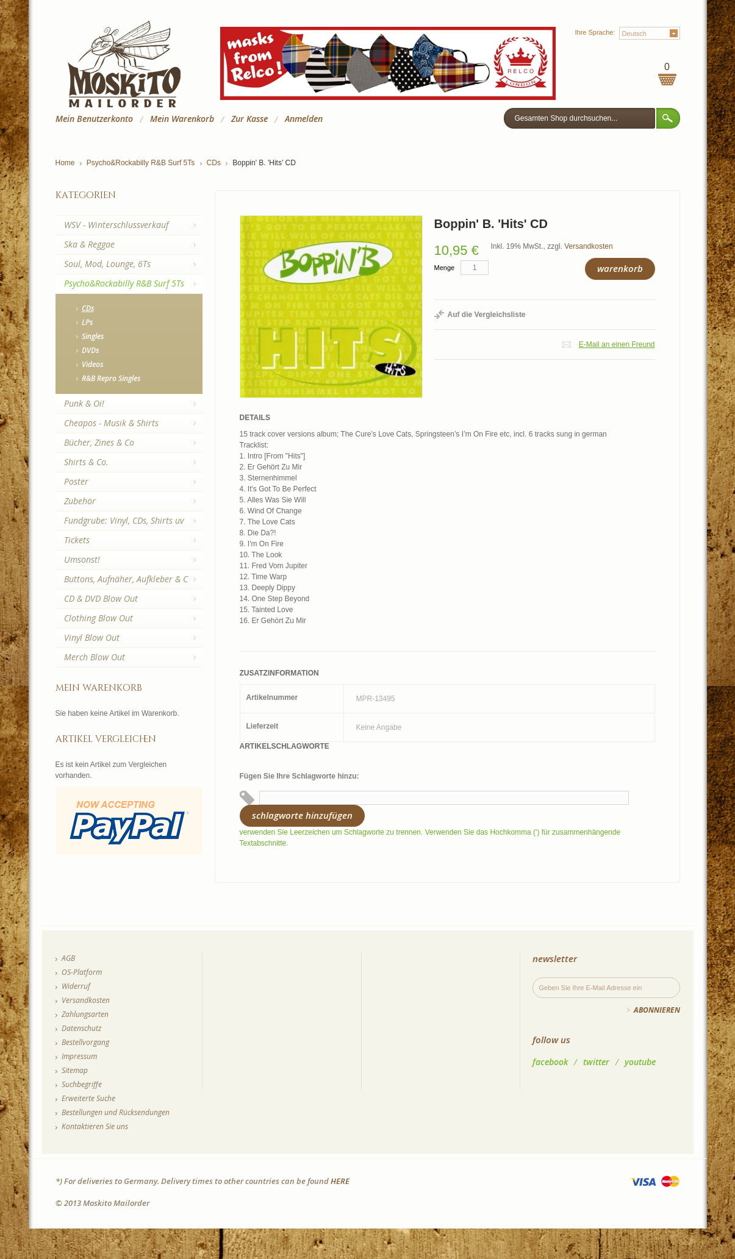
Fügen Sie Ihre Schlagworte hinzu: (299, 776)
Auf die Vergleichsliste (487, 314)
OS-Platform (82, 972)
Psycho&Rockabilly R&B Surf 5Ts (141, 163)
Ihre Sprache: (595, 32)
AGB (68, 958)
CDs (214, 163)
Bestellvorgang (85, 1042)
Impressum (79, 1056)
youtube (640, 1062)
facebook (550, 1062)
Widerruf (76, 986)
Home (65, 163)
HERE (340, 1180)
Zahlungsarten (85, 1014)
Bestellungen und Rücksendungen (116, 1112)
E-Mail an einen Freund (617, 344)
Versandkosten (588, 246)
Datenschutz (81, 1028)
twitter (596, 1062)
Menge (444, 267)
